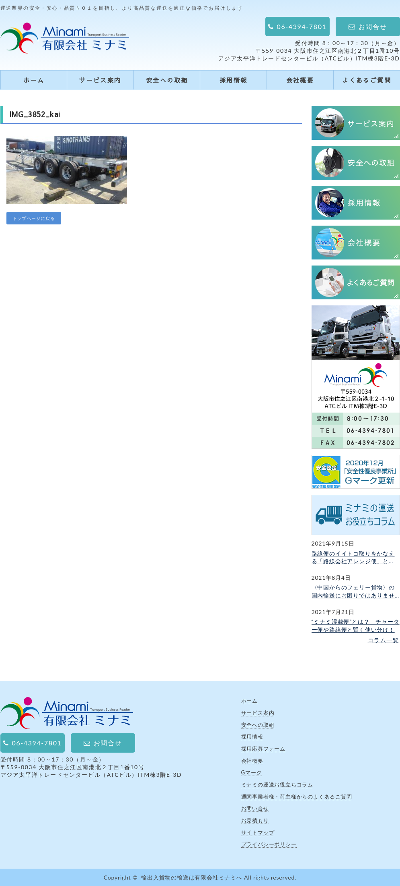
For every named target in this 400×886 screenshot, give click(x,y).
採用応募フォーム (263, 748)
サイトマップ (258, 832)
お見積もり (255, 820)
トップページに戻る (33, 218)
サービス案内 (100, 80)
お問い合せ (255, 808)
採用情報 (233, 80)
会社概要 (300, 80)
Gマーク (251, 772)
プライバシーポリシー (269, 844)
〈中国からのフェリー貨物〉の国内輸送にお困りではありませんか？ (353, 591)
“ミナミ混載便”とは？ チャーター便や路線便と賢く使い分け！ (356, 625)
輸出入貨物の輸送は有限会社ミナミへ (191, 877)
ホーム (33, 80)
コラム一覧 (383, 640)
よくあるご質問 (366, 80)
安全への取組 (167, 80)
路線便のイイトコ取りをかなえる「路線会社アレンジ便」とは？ (353, 557)
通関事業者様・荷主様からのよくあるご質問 (296, 796)
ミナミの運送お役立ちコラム (277, 784)
